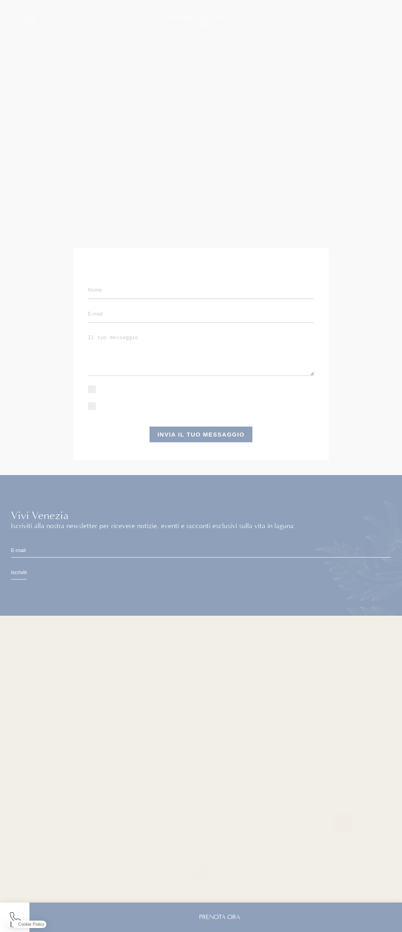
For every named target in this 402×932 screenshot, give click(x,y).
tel (14, 917)
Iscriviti (19, 572)
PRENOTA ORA (219, 917)
